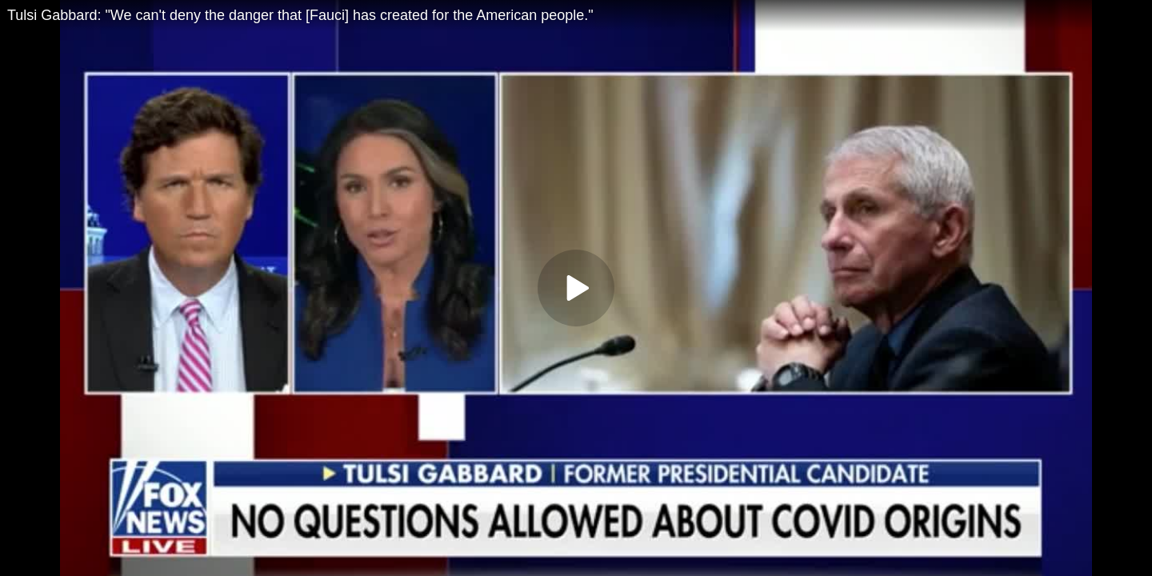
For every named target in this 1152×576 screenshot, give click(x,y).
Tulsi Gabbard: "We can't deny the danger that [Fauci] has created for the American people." (300, 15)
